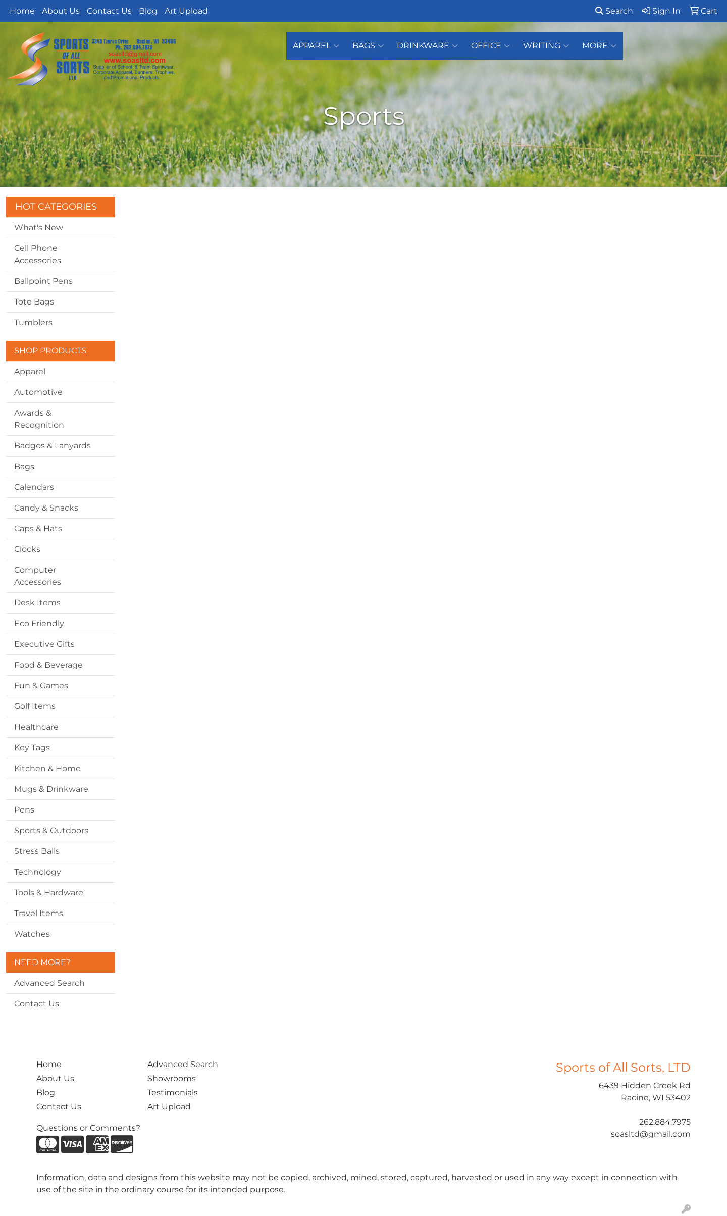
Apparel (316, 46)
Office (490, 46)
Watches (32, 934)
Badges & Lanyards (52, 445)
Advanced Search (49, 983)
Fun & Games (41, 685)
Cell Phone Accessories (37, 254)
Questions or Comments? (88, 1128)
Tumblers (33, 322)
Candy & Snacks (46, 508)
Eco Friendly (39, 623)
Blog (148, 11)
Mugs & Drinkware (51, 789)
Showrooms (171, 1078)
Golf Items (35, 706)
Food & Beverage (48, 665)
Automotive (38, 392)
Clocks (27, 549)
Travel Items (38, 913)
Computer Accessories (37, 576)
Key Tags (32, 747)
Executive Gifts (44, 644)
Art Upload (186, 11)
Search (614, 11)
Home (22, 11)
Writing (546, 46)
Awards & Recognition (39, 419)
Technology (37, 872)
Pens (24, 810)
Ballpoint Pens (43, 281)
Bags (368, 46)
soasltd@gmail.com (651, 1134)
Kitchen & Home (47, 768)
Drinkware (427, 46)
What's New (38, 227)
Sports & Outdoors (51, 830)
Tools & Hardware (48, 892)
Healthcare (36, 727)
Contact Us (109, 11)
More (599, 46)
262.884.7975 (665, 1122)
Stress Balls (37, 851)
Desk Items (37, 602)
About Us (61, 11)
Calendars (34, 487)
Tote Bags (34, 302)
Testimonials (172, 1092)
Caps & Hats (38, 528)
